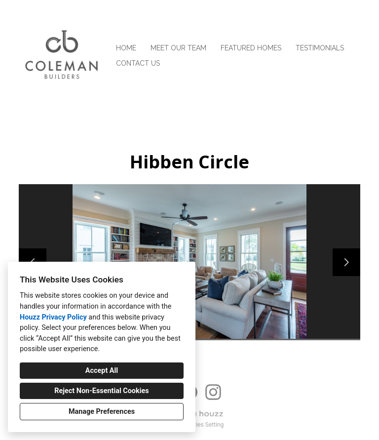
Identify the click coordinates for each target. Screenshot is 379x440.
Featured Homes (251, 48)
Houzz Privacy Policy (53, 317)
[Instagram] (213, 392)
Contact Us (138, 63)
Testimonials (320, 48)
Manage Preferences (102, 411)
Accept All (101, 370)
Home (126, 48)
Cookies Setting (203, 424)
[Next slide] (346, 262)
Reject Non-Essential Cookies (101, 391)
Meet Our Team (178, 48)
